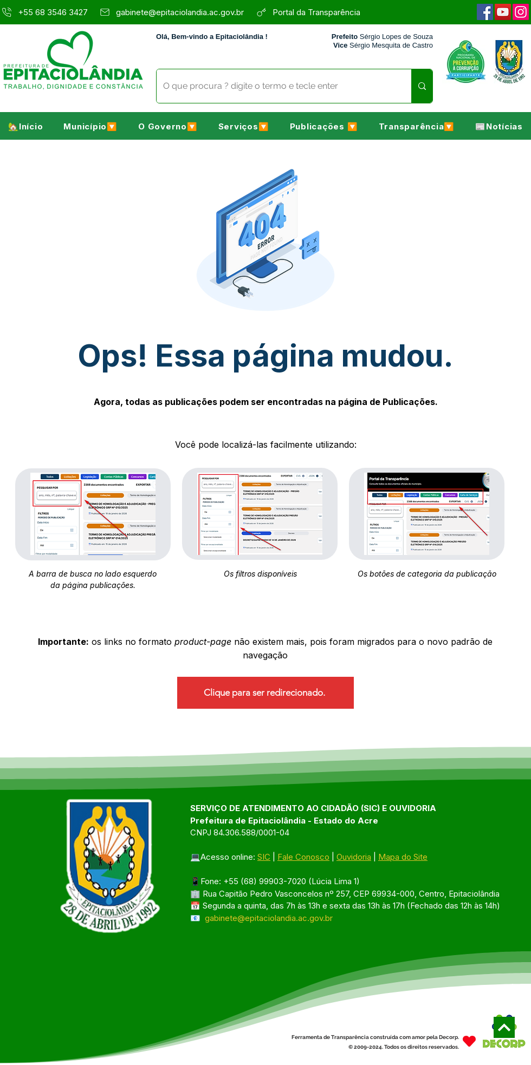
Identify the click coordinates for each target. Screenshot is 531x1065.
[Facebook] (485, 12)
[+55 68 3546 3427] (46, 12)
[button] (90, 126)
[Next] (504, 1027)
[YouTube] (503, 12)
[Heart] (469, 1041)
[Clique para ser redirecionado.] (265, 693)
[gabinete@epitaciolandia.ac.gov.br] (174, 12)
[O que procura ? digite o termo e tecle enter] (275, 86)
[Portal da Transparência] (323, 12)
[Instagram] (521, 12)
